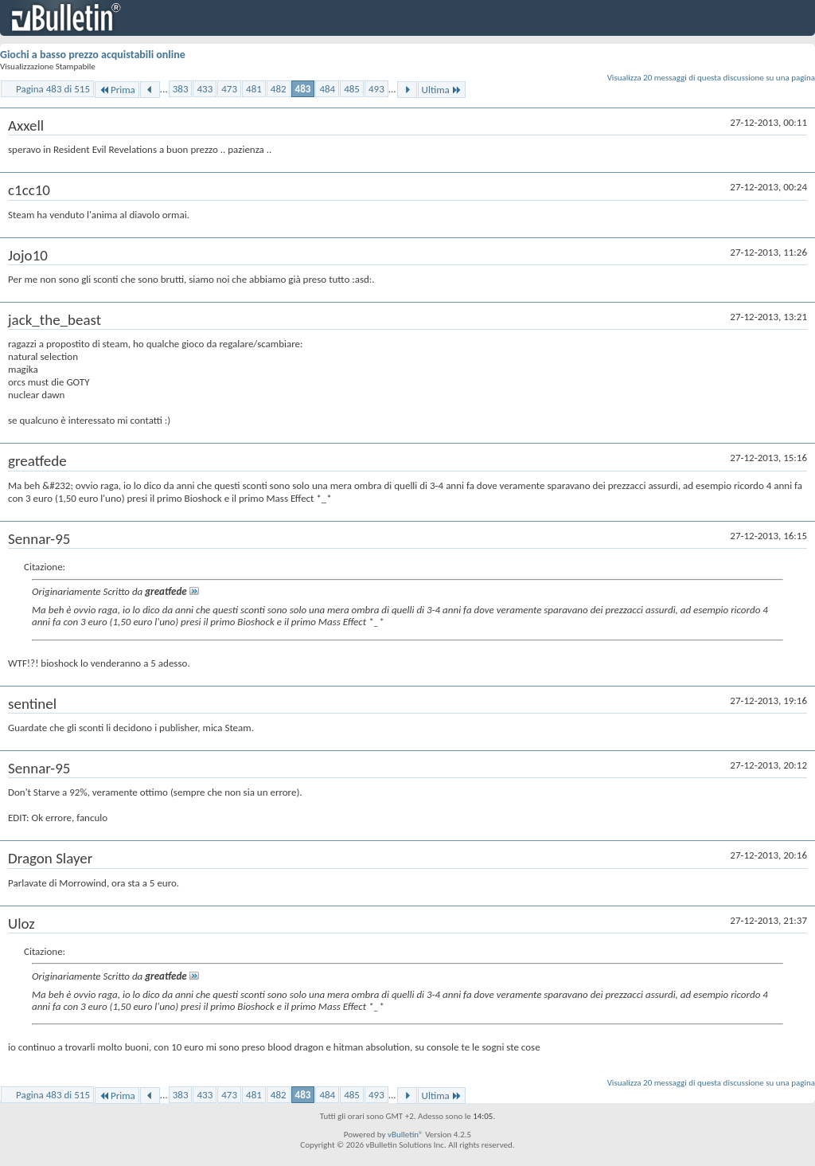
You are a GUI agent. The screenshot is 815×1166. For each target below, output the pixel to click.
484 (327, 89)
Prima (117, 90)
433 (205, 89)
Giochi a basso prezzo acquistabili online (92, 54)
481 (254, 89)
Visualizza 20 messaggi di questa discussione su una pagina (711, 77)
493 (376, 89)
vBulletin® (405, 1134)
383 (181, 89)
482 (279, 89)
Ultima (442, 90)
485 (352, 89)
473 (229, 89)
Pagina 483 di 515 (53, 89)
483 (303, 89)
